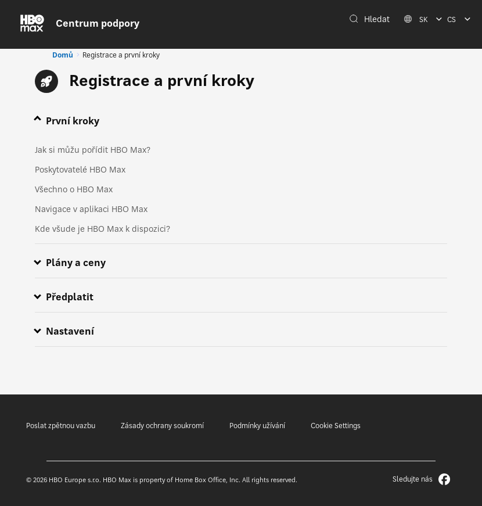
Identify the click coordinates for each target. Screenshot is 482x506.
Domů (62, 55)
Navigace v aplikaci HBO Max (91, 208)
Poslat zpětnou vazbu (60, 425)
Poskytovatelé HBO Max (80, 169)
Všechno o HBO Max (74, 189)
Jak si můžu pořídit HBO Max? (92, 149)
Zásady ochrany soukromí (162, 425)
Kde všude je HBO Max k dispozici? (102, 228)
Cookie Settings (336, 425)
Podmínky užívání (257, 425)
